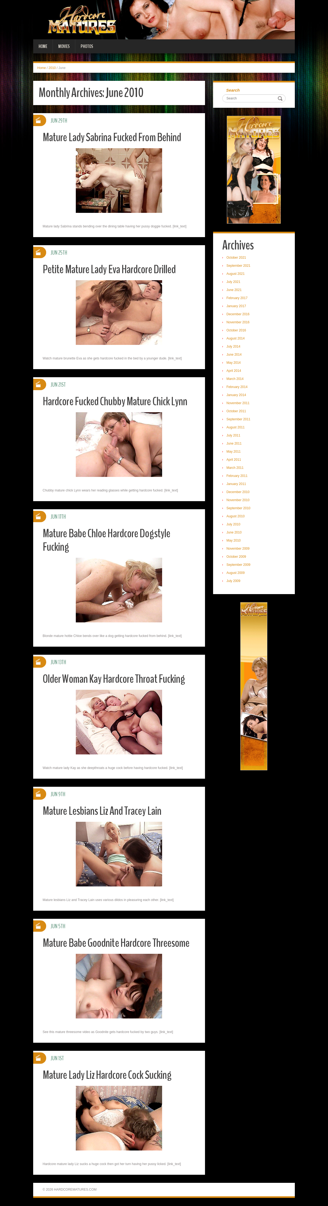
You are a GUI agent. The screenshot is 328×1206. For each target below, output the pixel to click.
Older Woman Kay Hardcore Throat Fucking (115, 679)
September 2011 (239, 419)
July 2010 (234, 524)
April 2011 (234, 460)
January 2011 (237, 484)
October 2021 (237, 258)
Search (233, 90)
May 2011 (234, 452)
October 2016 (237, 330)
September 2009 (239, 565)
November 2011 (238, 403)
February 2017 (237, 298)
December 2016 (238, 314)
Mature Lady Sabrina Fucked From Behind (113, 137)
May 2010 (234, 541)
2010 (52, 68)
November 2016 (238, 322)
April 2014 (234, 371)
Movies (64, 46)
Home (43, 46)
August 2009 (236, 573)
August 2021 (236, 274)
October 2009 (237, 557)
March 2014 (235, 379)
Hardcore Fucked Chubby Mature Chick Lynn (116, 401)
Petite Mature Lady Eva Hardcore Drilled (110, 269)
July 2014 (234, 347)
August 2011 (236, 427)
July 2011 (234, 436)
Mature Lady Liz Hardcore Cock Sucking (108, 1075)
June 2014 (234, 355)
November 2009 (238, 549)
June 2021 (234, 290)
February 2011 (237, 476)
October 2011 (237, 411)
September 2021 (239, 266)
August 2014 (236, 339)
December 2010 (238, 492)
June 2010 (234, 533)
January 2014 (237, 395)
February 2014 (237, 387)
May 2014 (234, 363)
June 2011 (234, 444)
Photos (87, 46)
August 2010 (236, 516)
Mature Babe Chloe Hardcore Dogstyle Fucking (107, 540)
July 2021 (234, 282)
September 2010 (239, 508)
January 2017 (237, 306)
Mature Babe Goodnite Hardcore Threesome (117, 943)
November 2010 (238, 500)
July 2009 (234, 581)
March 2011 (235, 468)
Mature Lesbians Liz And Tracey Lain (102, 811)
